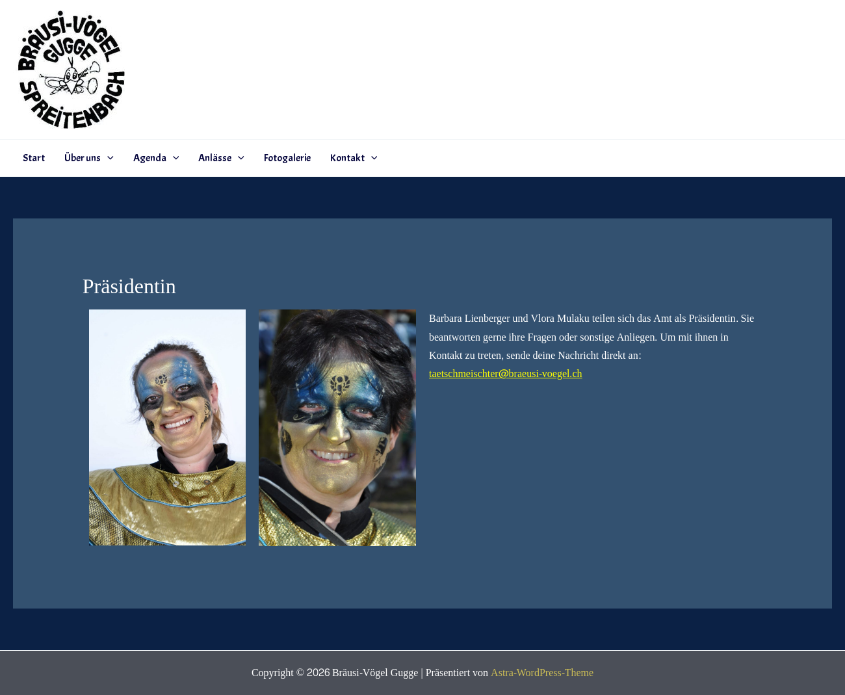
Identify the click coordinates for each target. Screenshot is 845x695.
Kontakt (354, 157)
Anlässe (221, 157)
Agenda (156, 157)
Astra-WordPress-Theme (542, 672)
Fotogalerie (287, 157)
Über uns (89, 157)
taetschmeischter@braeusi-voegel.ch (505, 373)
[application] (107, 158)
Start (34, 157)
